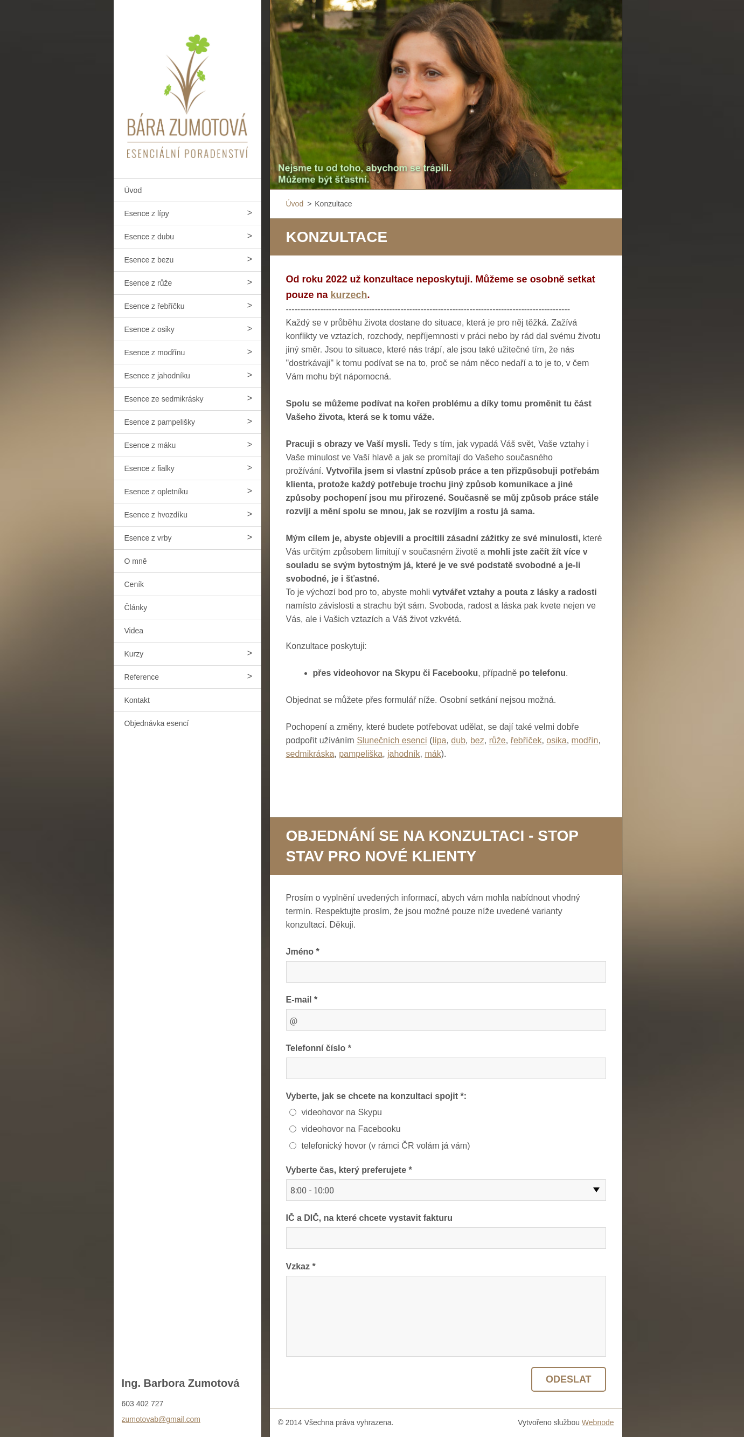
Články (136, 607)
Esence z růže (148, 283)
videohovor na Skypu (342, 1112)
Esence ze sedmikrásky (164, 399)
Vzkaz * (301, 1266)
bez (477, 740)
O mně (135, 561)
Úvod (133, 190)
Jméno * (302, 951)
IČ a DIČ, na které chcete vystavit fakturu (369, 1217)
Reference (141, 677)
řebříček (526, 740)
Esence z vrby (148, 538)
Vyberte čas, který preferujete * (349, 1170)
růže (497, 740)
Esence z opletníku (156, 491)
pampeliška (361, 753)
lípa (440, 740)
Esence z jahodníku (157, 375)
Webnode (598, 1422)
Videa (134, 630)
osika (556, 740)
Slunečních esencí (392, 740)
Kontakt (137, 700)
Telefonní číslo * (319, 1048)
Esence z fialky (149, 468)
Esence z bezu (149, 259)
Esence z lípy (146, 213)
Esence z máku (150, 445)
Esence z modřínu (154, 352)
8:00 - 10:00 (312, 1190)
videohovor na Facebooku (351, 1129)
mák (433, 753)
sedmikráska (310, 753)
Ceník (134, 584)
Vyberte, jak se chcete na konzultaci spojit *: (376, 1096)
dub (458, 740)
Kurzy (134, 654)
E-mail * (302, 999)
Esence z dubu (149, 236)
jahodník (403, 753)
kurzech (349, 294)
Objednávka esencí (156, 723)
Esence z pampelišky (160, 422)
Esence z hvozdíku (156, 514)
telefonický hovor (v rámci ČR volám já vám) (386, 1145)
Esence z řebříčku (154, 306)
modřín (585, 740)
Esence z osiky (149, 329)
